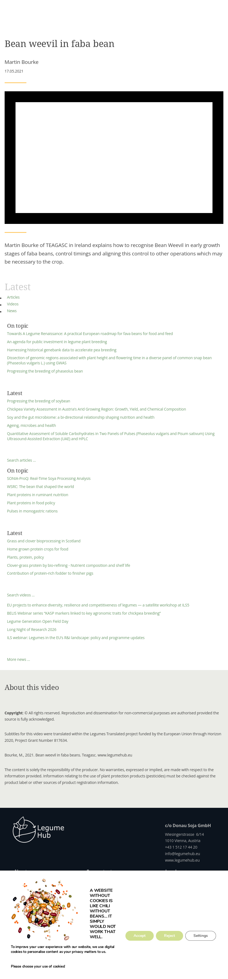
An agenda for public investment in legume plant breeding (57, 341)
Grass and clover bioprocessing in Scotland (44, 540)
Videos (13, 303)
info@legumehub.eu (182, 853)
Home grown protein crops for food (37, 549)
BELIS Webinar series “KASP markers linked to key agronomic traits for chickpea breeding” (84, 613)
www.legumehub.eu (182, 860)
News (12, 310)
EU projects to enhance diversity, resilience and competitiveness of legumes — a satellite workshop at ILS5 (98, 605)
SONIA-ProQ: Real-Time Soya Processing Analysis (49, 478)
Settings (200, 935)
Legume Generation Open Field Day (37, 621)
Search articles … (21, 460)
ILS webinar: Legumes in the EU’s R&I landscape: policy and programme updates (76, 637)
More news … (18, 659)
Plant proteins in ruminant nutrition (37, 494)
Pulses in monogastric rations (32, 511)
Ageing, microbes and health (31, 425)
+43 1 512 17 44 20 (181, 847)
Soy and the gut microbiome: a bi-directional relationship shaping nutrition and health (81, 417)
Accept (140, 935)
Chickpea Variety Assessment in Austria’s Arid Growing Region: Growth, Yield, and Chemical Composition (96, 409)
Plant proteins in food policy (31, 502)
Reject (169, 935)
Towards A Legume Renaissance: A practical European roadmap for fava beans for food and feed (90, 333)
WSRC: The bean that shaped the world (40, 486)
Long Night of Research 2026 (31, 629)
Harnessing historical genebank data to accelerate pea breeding (61, 349)
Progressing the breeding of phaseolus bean (45, 371)
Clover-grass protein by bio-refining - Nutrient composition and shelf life (68, 565)
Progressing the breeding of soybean (38, 401)
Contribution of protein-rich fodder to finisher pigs (50, 573)
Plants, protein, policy (25, 557)
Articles (13, 297)
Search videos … (21, 595)
